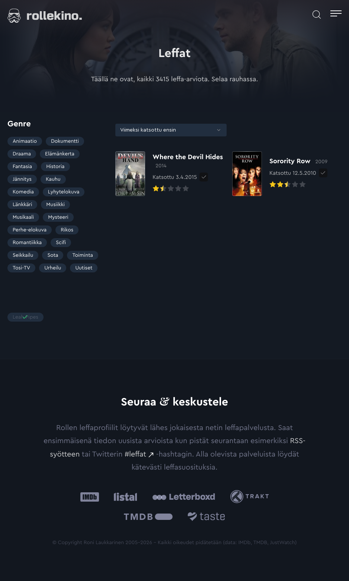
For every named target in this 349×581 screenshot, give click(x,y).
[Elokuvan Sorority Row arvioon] (279, 173)
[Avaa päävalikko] (336, 14)
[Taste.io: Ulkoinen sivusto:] (206, 518)
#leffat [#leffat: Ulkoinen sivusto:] (135, 454)
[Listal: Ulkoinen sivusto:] (123, 496)
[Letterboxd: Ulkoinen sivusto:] (184, 497)
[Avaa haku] (316, 14)
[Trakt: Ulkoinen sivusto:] (251, 496)
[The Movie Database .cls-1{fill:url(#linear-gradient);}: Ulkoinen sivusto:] (148, 518)
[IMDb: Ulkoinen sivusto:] (89, 496)
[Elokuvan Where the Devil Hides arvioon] (170, 173)
